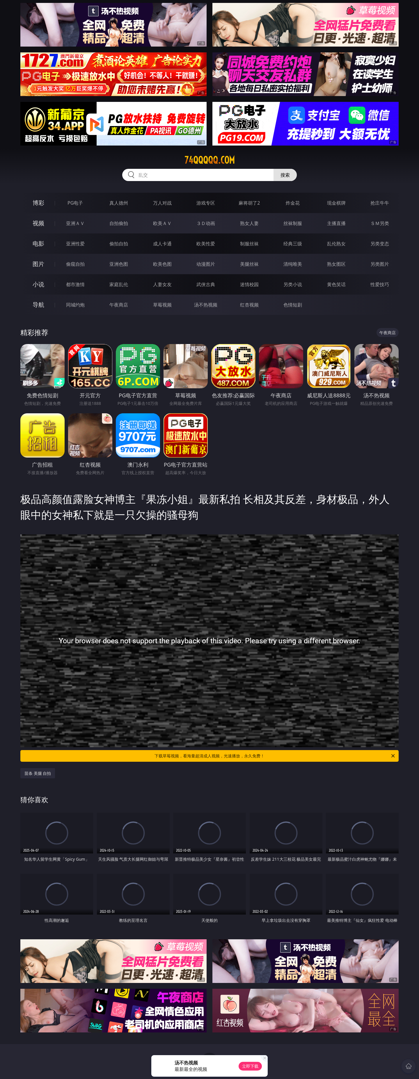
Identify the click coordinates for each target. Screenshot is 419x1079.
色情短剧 (292, 305)
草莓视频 (162, 305)
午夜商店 (118, 305)
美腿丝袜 (249, 264)
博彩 (38, 203)
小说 (38, 284)
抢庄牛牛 (379, 203)
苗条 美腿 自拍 (37, 773)
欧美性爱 (205, 243)
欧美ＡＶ (162, 223)
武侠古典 (205, 284)
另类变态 (379, 243)
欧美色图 (162, 264)
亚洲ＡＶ (75, 223)
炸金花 (293, 203)
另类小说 (292, 284)
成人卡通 (162, 243)
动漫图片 (205, 264)
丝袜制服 (292, 223)
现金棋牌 (336, 203)
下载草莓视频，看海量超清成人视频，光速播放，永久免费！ (275, 755)
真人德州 (118, 203)
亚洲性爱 (75, 243)
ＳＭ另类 (379, 223)
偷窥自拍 (75, 264)
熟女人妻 (249, 223)
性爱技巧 (379, 284)
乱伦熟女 (336, 243)
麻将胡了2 (249, 203)
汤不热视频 (205, 305)
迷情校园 (249, 284)
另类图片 (379, 264)
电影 (38, 243)
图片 (38, 264)
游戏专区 (205, 203)
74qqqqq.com (209, 160)
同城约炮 (75, 305)
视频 (38, 223)
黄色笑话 (336, 284)
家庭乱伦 (118, 284)
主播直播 (336, 223)
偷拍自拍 (118, 243)
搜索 (285, 175)
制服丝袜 (249, 243)
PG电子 (75, 203)
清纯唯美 (292, 264)
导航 (38, 305)
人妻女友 (162, 284)
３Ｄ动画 (205, 223)
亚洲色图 (118, 264)
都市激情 (75, 284)
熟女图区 (336, 264)
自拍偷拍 (118, 223)
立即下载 (250, 1066)
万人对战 (162, 203)
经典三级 (292, 243)
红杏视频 (249, 305)
